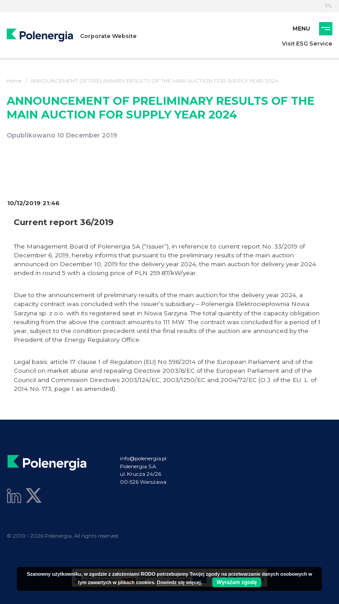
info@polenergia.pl (143, 458)
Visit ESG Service (307, 43)
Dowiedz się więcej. (179, 582)
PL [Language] (328, 6)
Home (14, 81)
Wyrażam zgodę (237, 582)
